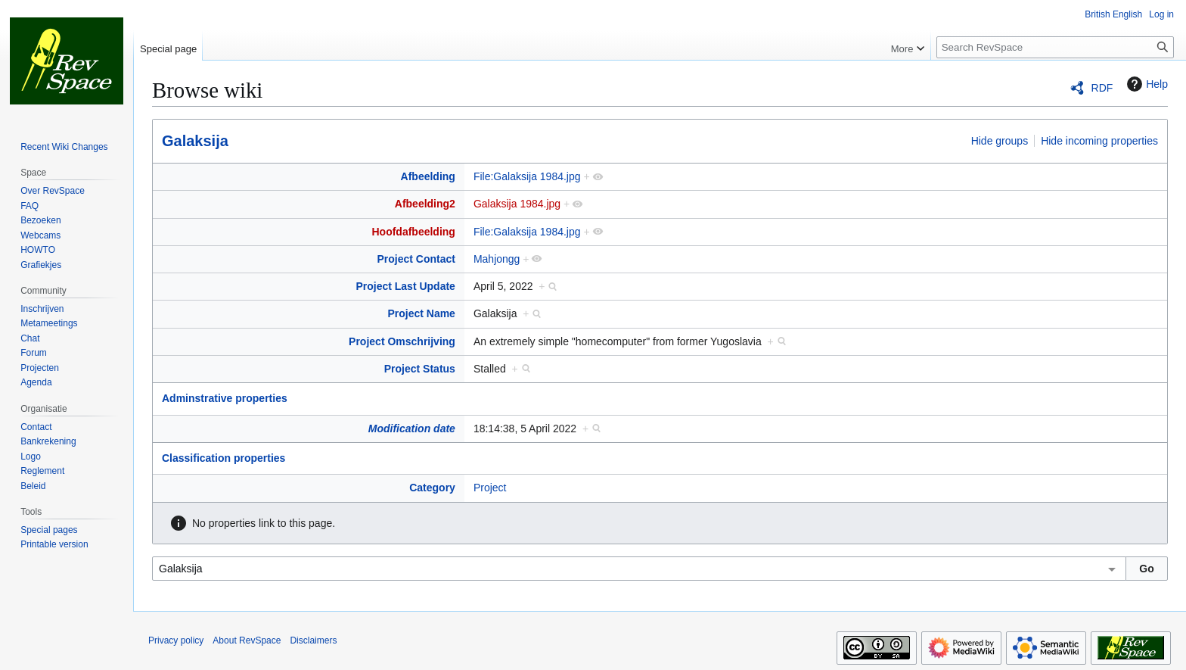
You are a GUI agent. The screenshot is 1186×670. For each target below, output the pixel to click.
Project (490, 487)
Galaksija (195, 140)
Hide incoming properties (1099, 141)
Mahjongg (496, 259)
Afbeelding (428, 176)
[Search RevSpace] (1055, 47)
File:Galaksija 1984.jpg (527, 176)
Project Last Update (405, 286)
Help (1145, 84)
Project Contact (416, 259)
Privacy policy (175, 640)
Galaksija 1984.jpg (516, 204)
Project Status (419, 369)
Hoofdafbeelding (413, 232)
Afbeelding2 (425, 204)
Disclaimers (313, 640)
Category (432, 487)
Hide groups (1000, 141)
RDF (1102, 88)
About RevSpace (247, 640)
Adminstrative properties (224, 398)
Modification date (411, 428)
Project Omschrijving (402, 341)
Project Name (421, 313)
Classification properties (223, 458)
